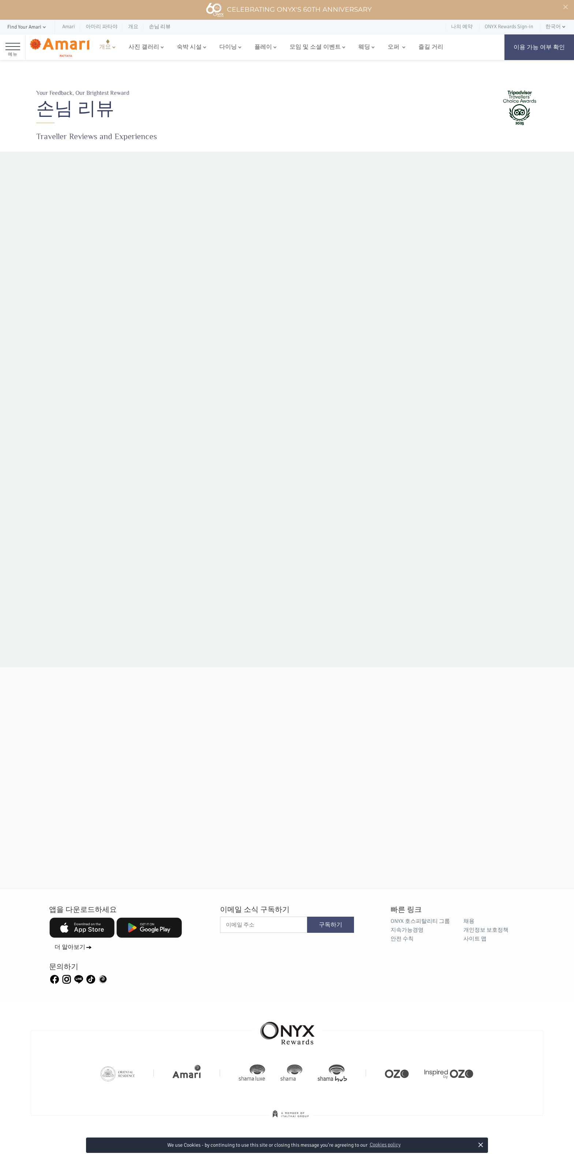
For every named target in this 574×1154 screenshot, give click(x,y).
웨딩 (364, 47)
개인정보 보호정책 (485, 930)
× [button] (480, 1144)
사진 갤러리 (143, 47)
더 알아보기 (70, 947)
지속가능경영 (407, 930)
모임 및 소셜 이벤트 (315, 47)
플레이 (263, 47)
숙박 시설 (189, 47)
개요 (105, 47)
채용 (468, 921)
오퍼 (394, 47)
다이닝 (228, 47)
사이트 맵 (475, 938)
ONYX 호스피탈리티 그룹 (420, 921)
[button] (27, 27)
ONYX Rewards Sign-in (509, 26)
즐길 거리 (430, 47)
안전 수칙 (402, 938)
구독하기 (330, 924)
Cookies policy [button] (385, 1145)
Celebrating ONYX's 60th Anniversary (289, 10)
